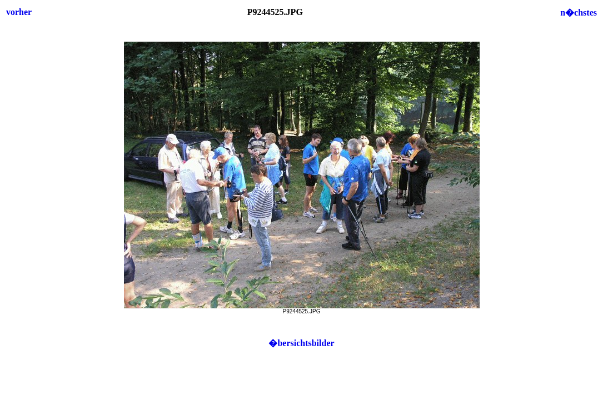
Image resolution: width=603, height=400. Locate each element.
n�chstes (578, 12)
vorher (19, 12)
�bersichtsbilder (301, 343)
